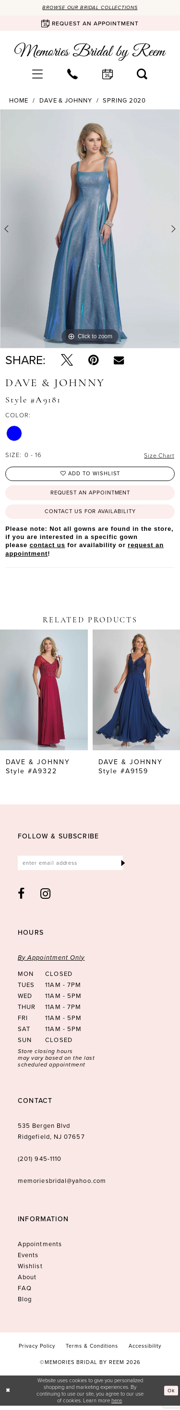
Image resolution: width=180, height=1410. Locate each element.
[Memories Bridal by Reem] (90, 52)
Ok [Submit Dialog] (171, 1395)
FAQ (25, 1292)
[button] (37, 74)
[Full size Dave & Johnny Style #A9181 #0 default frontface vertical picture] (90, 229)
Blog (25, 1303)
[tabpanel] (90, 229)
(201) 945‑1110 (39, 1163)
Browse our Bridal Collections (90, 7)
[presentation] (44, 693)
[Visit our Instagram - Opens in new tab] (45, 898)
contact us (47, 548)
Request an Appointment (90, 495)
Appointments (40, 1248)
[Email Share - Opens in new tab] (119, 360)
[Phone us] (72, 74)
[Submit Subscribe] (123, 867)
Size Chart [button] (158, 456)
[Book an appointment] (90, 23)
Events (28, 1259)
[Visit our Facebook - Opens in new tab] (21, 898)
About (27, 1281)
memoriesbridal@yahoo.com (62, 1185)
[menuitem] (37, 74)
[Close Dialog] (8, 1394)
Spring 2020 (124, 101)
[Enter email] (74, 867)
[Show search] (142, 74)
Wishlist (30, 1270)
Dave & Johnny (65, 101)
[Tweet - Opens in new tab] (67, 361)
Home (19, 101)
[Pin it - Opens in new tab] (93, 361)
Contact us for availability (90, 514)
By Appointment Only (51, 961)
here (116, 1405)
